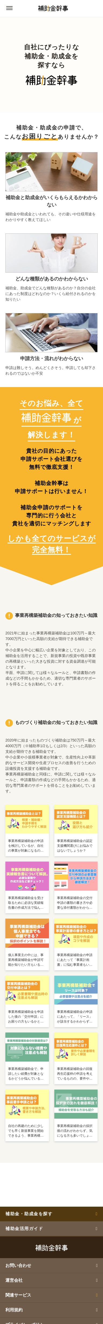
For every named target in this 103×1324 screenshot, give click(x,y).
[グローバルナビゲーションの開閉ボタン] (9, 8)
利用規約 (51, 1310)
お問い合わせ (51, 1265)
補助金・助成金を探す (51, 1213)
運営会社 (51, 1280)
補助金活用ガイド (51, 1228)
